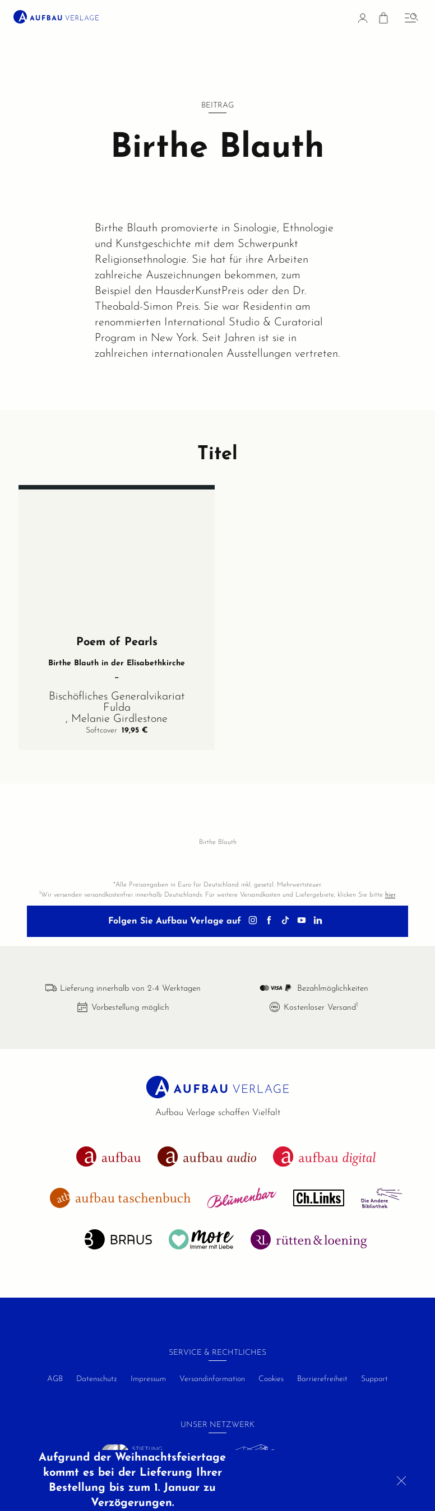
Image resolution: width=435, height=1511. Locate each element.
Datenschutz (96, 1379)
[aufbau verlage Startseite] (56, 17)
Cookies (271, 1379)
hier (390, 895)
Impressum (148, 1379)
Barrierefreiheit (322, 1379)
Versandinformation (212, 1379)
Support (374, 1379)
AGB (55, 1379)
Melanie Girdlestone (119, 728)
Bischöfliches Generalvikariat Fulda (117, 712)
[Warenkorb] (383, 20)
